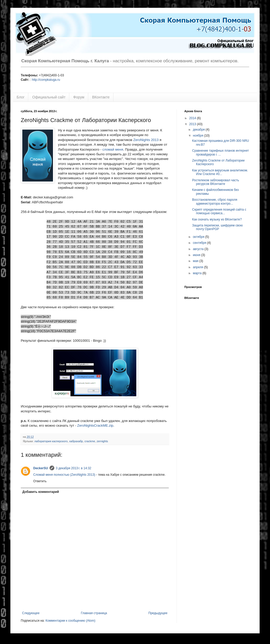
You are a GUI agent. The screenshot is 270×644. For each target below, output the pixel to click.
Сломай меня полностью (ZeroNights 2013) (64, 475)
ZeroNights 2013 (146, 140)
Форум (78, 97)
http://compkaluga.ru (46, 80)
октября (199, 237)
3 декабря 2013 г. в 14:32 (73, 468)
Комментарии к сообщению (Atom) (70, 620)
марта (198, 273)
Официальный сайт (48, 97)
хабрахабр (76, 441)
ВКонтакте (101, 97)
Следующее (30, 613)
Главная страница (94, 613)
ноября (198, 135)
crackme (89, 441)
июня (197, 255)
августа (199, 249)
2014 (193, 118)
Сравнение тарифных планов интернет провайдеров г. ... (220, 152)
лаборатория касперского (51, 441)
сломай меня (112, 149)
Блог (20, 97)
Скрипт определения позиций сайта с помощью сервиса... (219, 211)
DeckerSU (40, 468)
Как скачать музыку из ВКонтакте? (217, 219)
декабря (199, 129)
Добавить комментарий (40, 492)
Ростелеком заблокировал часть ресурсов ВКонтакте (215, 182)
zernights (102, 441)
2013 (193, 124)
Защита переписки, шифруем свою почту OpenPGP (217, 227)
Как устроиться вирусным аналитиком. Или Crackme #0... (220, 172)
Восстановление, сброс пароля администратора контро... (214, 201)
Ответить (39, 481)
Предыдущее (157, 613)
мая (196, 261)
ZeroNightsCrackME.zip (95, 425)
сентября (200, 243)
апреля (198, 267)
